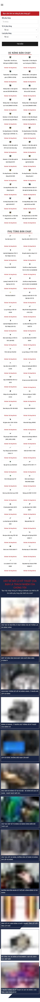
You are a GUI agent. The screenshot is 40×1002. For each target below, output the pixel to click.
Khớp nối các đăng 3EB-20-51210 (10, 396)
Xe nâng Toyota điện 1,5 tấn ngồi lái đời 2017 (10, 203)
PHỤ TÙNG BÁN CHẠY (19, 231)
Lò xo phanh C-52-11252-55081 (10, 565)
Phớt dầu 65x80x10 (10, 295)
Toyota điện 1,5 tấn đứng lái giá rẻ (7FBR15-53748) (10, 76)
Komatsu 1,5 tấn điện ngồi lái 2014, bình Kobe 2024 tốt (29, 147)
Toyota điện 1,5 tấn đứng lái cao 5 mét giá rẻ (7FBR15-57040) (30, 62)
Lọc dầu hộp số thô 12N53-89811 (29, 508)
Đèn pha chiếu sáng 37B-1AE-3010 (10, 537)
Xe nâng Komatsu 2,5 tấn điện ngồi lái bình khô (29, 161)
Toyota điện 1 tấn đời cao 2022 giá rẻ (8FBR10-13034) (10, 62)
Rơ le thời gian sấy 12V (10, 479)
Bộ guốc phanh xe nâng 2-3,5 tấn (29, 255)
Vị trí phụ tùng (7, 26)
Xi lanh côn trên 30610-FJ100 (29, 380)
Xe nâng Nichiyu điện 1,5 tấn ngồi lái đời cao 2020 (29, 203)
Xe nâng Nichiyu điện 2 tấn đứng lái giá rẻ (10, 189)
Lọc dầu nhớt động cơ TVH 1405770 (29, 325)
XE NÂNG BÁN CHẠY (19, 53)
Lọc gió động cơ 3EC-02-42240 (10, 311)
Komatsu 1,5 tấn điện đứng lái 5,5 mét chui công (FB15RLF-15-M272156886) (10, 118)
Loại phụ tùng (6, 33)
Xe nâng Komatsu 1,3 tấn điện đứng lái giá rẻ (29, 175)
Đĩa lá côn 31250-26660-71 (10, 549)
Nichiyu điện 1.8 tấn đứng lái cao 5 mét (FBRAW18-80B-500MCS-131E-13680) (29, 104)
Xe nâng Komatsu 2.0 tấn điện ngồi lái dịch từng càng (29, 132)
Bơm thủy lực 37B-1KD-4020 (10, 408)
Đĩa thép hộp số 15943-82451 (29, 549)
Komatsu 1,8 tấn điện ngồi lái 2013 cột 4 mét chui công (10, 147)
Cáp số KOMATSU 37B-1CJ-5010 (10, 381)
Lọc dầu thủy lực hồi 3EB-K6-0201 (10, 523)
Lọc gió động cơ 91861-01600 (29, 352)
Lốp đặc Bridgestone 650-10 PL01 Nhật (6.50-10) (10, 325)
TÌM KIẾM (20, 44)
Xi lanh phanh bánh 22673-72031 (10, 508)
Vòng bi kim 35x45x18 (29, 408)
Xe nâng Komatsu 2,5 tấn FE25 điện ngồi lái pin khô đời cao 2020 (29, 217)
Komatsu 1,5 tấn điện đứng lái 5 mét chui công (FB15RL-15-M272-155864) (29, 118)
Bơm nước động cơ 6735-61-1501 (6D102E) (10, 339)
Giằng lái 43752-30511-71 (29, 464)
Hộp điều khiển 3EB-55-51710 (29, 239)
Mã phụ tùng (6, 18)
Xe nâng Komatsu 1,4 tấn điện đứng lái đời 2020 (10, 175)
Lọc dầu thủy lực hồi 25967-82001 (30, 339)
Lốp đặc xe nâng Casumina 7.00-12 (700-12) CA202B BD (29, 269)
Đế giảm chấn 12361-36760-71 (10, 424)
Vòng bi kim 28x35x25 (10, 267)
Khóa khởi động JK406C (30, 422)
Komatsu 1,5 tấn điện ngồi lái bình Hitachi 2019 (10, 161)
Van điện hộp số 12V (10, 239)
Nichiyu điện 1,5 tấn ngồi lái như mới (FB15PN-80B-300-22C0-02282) (10, 90)
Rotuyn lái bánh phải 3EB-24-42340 (29, 367)
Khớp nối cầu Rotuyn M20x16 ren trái (29, 438)
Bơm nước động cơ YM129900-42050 (29, 480)
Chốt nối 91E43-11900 (29, 450)
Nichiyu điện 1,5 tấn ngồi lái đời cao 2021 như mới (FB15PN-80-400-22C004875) (29, 90)
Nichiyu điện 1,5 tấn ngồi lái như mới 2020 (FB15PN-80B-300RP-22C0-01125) (29, 76)
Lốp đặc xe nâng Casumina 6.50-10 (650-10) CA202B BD (29, 283)
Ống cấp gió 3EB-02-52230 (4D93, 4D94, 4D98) (10, 438)
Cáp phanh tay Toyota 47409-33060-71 (29, 565)
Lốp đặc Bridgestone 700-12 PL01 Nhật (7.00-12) (10, 255)
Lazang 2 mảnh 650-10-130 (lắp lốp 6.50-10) (30, 297)
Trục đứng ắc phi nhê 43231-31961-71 (10, 452)
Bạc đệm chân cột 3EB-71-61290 (10, 367)
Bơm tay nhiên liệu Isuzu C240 (10, 493)
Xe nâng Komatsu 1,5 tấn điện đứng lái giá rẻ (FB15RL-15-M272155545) (10, 133)
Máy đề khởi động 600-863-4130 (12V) (30, 311)
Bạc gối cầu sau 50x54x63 (10, 464)
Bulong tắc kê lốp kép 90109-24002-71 (29, 537)
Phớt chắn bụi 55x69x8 (10, 352)
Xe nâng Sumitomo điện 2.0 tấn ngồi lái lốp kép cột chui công (30, 189)
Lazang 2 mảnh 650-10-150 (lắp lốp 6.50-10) (10, 283)
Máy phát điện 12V (29, 521)
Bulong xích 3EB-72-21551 (29, 493)
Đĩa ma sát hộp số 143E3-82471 (29, 396)
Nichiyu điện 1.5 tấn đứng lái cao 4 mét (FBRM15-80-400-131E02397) (10, 104)
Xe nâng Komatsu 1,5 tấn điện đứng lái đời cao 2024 (10, 217)
